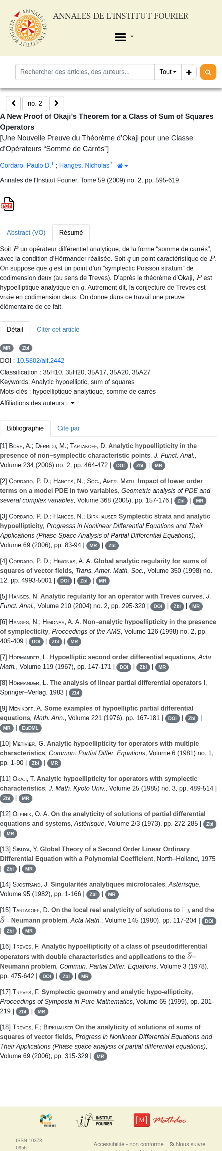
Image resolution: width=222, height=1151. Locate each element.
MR (7, 348)
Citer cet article (58, 329)
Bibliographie (25, 428)
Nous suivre (188, 1144)
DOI (120, 465)
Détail (15, 329)
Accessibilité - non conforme (129, 1144)
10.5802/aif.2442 (40, 360)
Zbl (25, 348)
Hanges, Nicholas (84, 165)
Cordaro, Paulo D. (25, 165)
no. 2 (35, 103)
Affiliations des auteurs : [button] (37, 403)
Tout (166, 71)
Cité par (69, 428)
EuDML (30, 728)
